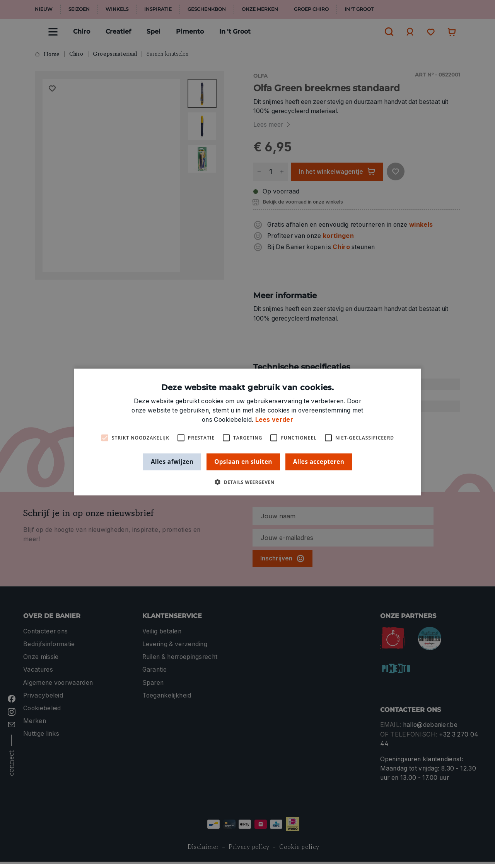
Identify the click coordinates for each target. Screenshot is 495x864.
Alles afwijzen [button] (172, 461)
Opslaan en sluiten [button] (243, 461)
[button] (247, 482)
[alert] (247, 432)
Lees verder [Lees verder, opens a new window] (274, 419)
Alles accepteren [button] (318, 461)
